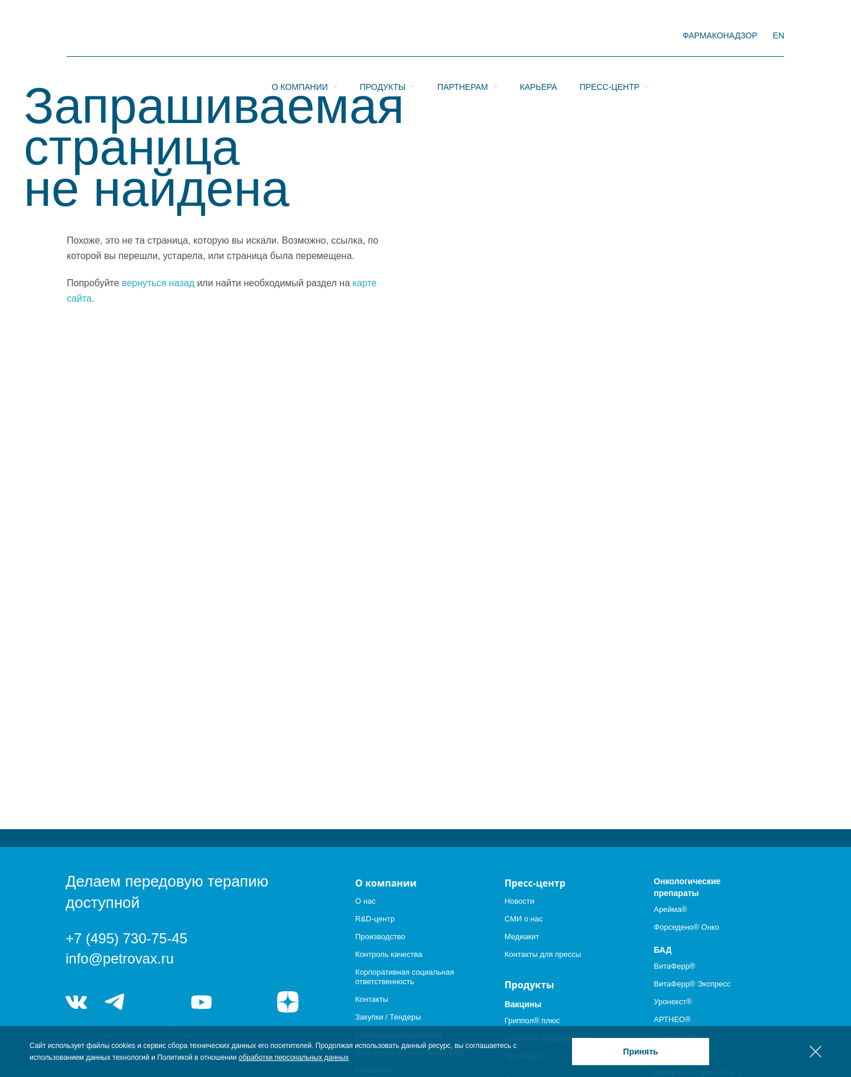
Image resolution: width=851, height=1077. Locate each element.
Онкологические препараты (687, 887)
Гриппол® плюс (532, 1020)
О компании (300, 36)
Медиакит (522, 936)
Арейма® (670, 909)
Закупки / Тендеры (388, 1017)
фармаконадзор (720, 35)
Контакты (371, 999)
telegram (115, 1002)
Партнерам (462, 36)
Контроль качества (388, 954)
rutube (245, 1002)
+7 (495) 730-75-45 (126, 938)
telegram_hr (158, 1002)
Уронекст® (672, 1001)
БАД (662, 950)
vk (76, 1002)
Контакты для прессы (543, 954)
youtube (201, 1002)
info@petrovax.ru (120, 958)
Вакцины (523, 1004)
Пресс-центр (609, 36)
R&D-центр (375, 918)
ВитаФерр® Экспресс (692, 983)
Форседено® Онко (686, 927)
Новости (519, 901)
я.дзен (287, 1002)
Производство (380, 936)
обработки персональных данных (294, 1057)
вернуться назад (158, 283)
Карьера (538, 36)
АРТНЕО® (672, 1019)
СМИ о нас (524, 918)
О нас (365, 901)
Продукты (382, 36)
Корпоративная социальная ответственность (404, 977)
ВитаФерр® (674, 966)
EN (778, 35)
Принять (640, 1051)
